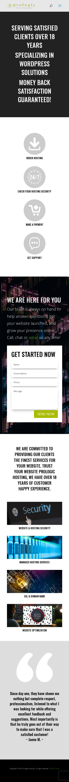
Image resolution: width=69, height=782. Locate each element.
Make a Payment (34, 224)
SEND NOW (45, 414)
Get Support (34, 258)
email (33, 337)
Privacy (57, 768)
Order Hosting (34, 158)
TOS (51, 768)
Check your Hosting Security (34, 191)
